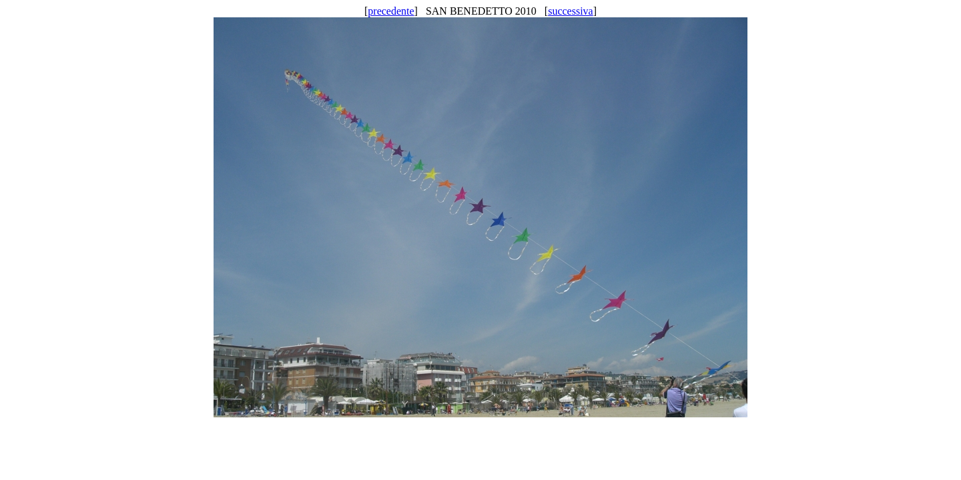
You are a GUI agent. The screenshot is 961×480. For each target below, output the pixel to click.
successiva (570, 11)
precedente (391, 11)
